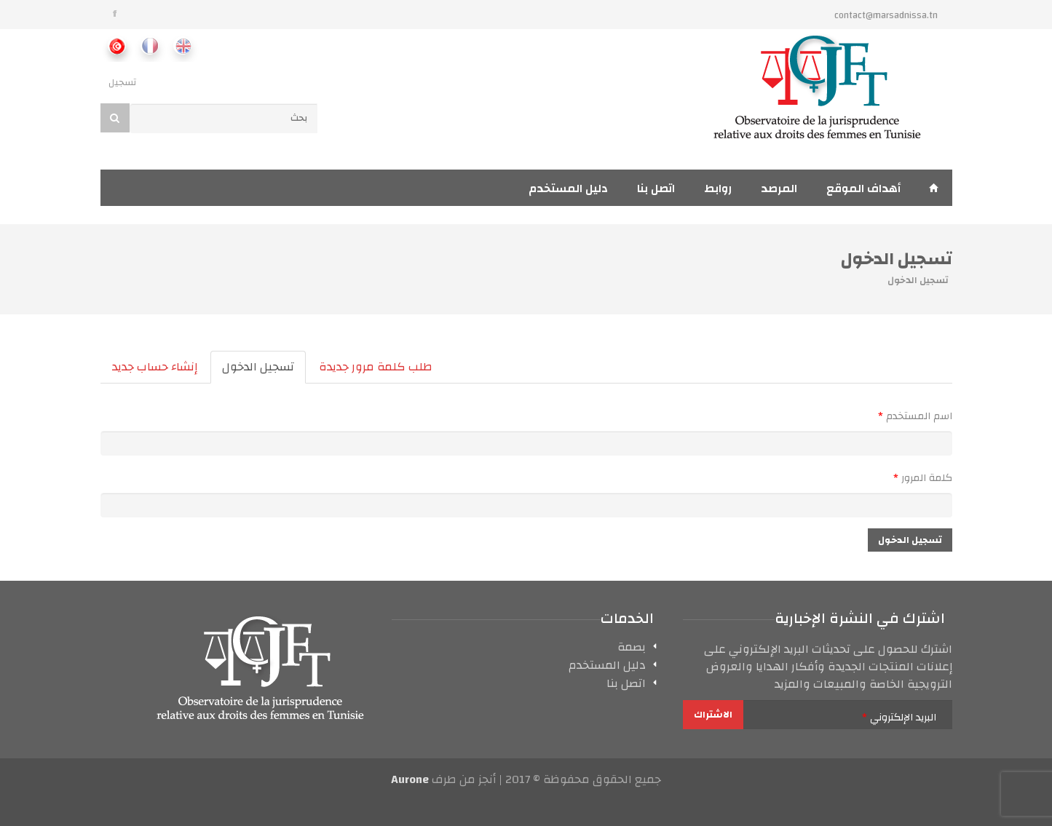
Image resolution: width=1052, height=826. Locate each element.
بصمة (631, 649)
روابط (718, 188)
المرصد (779, 188)
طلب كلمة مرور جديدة (375, 367)
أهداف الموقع (863, 188)
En (182, 45)
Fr (150, 45)
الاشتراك (713, 714)
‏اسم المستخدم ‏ (915, 416)
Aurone (410, 779)
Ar (117, 45)
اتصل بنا (656, 188)
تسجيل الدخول (252, 370)
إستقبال (934, 188)
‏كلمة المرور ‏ (922, 478)
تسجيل (122, 82)
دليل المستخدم (568, 188)
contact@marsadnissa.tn (886, 15)
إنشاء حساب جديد (154, 367)
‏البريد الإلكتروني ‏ (899, 717)
